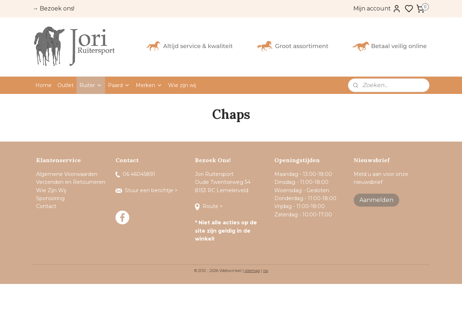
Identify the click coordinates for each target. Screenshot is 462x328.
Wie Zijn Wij (51, 190)
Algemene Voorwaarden (66, 174)
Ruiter (90, 85)
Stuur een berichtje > (147, 190)
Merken (149, 85)
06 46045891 (135, 174)
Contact (47, 206)
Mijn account (377, 8)
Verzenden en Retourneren (70, 182)
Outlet (65, 85)
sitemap (252, 270)
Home (43, 85)
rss (265, 270)
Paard (119, 85)
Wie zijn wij (182, 85)
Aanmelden (376, 200)
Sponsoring (50, 198)
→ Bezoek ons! (53, 8)
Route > (209, 206)
